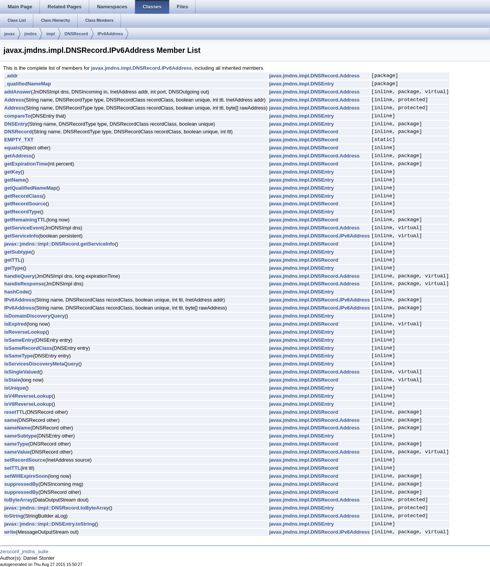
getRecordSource (25, 203)
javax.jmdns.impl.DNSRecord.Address (314, 76)
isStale (12, 380)
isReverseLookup (25, 332)
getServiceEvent (23, 228)
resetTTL (14, 412)
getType (13, 268)
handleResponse (24, 284)
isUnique (14, 388)
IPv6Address (110, 33)
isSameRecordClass (28, 348)
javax (9, 33)
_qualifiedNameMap (27, 84)
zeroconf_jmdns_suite (24, 551)
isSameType (18, 356)
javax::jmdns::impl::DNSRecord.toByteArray (56, 508)
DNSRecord (76, 33)
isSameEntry (19, 340)
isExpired (15, 324)
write (10, 532)
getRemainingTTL (25, 220)
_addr (11, 76)
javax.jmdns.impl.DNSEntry (301, 84)
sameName (17, 428)
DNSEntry (16, 124)
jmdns (30, 33)
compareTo (17, 116)
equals (12, 148)
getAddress (18, 156)
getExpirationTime (25, 164)
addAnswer (17, 92)
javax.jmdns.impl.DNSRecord (303, 131)
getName (14, 180)
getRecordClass (23, 196)
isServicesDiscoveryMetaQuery (41, 364)
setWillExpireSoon (26, 476)
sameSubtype (20, 436)
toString (13, 516)
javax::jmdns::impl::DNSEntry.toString (49, 524)
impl (50, 33)
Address (14, 100)
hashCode (16, 292)
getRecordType (22, 212)
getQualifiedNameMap (30, 188)
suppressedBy (21, 484)
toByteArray (18, 500)
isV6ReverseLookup (28, 404)
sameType (16, 444)
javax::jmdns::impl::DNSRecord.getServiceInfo (59, 244)
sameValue (17, 452)
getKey (12, 172)
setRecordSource (25, 460)
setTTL (12, 468)
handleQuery (19, 276)
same (10, 420)
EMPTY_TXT (19, 140)
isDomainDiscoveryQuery (34, 316)
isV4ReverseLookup (28, 396)
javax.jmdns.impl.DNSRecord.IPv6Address (141, 68)
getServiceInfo (21, 236)
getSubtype (17, 252)
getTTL (12, 260)
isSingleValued (21, 372)
